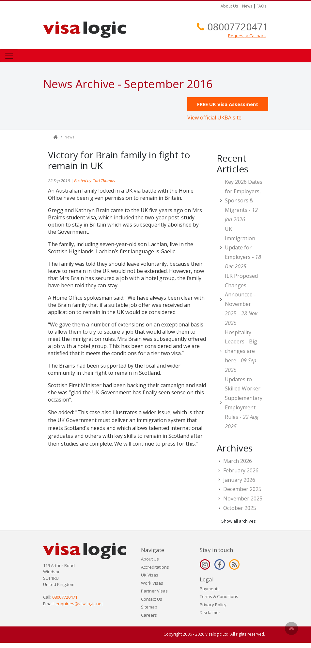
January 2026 (239, 479)
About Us (229, 6)
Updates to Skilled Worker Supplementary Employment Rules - (243, 403)
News (247, 6)
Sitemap (149, 607)
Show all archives (238, 521)
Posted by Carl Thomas (94, 180)
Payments (210, 589)
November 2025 (242, 498)
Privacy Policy (213, 605)
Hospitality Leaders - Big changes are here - (241, 351)
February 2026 (240, 470)
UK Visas (149, 575)
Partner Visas (154, 591)
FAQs (261, 6)
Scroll (291, 628)
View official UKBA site (214, 117)
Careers (149, 615)
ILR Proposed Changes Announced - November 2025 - (241, 299)
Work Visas (152, 583)
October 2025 (239, 508)
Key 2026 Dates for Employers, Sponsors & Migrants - (243, 200)
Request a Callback (247, 36)
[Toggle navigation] (9, 55)
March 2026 (237, 461)
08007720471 (237, 26)
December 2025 (242, 489)
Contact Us (151, 599)
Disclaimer (210, 612)
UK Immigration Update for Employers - (243, 247)
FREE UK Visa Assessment (227, 104)
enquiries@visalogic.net (79, 604)
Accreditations (155, 567)
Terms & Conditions (219, 596)
